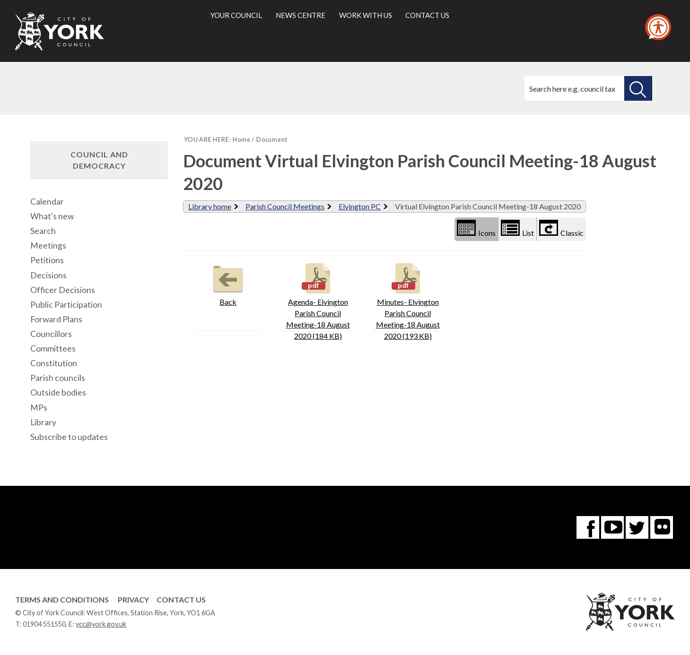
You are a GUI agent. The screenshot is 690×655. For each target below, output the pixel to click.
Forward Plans (56, 319)
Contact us (427, 15)
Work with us (365, 15)
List (517, 228)
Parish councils (57, 378)
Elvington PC (360, 206)
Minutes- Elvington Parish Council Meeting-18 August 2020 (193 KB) (408, 300)
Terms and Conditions (62, 599)
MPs (38, 408)
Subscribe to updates (69, 437)
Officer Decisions (62, 290)
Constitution (53, 363)
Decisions (48, 275)
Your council (236, 15)
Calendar (47, 202)
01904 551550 (44, 624)
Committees (53, 348)
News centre (300, 15)
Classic (561, 228)
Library (43, 422)
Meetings (48, 245)
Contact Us (181, 599)
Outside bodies (58, 392)
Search (43, 231)
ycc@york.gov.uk (101, 624)
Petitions (47, 260)
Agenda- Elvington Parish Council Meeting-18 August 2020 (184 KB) (318, 300)
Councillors (51, 334)
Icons (476, 228)
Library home (209, 206)
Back (228, 283)
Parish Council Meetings (284, 206)
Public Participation (66, 305)
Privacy (133, 599)
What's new (52, 216)
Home (241, 139)
